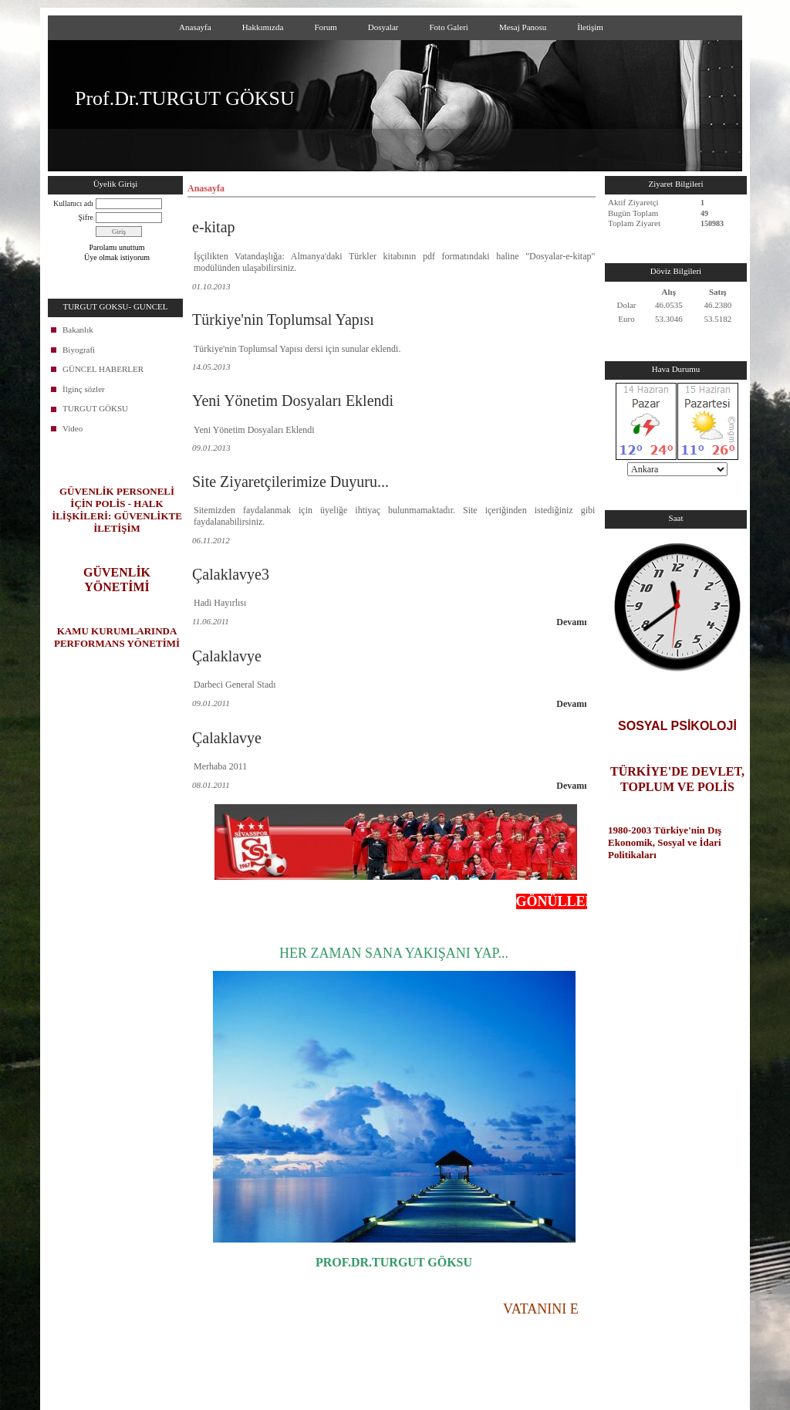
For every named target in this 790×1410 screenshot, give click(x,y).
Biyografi (78, 349)
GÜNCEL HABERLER (102, 369)
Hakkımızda (263, 27)
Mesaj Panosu (522, 27)
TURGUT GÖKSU (95, 408)
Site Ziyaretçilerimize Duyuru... (290, 481)
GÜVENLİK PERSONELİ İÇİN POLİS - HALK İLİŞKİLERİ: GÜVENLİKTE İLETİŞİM (117, 509)
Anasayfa (195, 27)
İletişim (590, 27)
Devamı (571, 622)
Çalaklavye (227, 656)
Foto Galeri (448, 27)
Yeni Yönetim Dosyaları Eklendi (292, 400)
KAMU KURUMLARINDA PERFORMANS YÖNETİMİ (117, 637)
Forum (325, 27)
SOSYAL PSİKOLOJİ (677, 725)
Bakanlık (77, 329)
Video (72, 428)
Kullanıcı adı (73, 203)
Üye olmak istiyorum (117, 257)
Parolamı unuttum (117, 247)
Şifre (86, 217)
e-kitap (213, 226)
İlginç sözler (83, 389)
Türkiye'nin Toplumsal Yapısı (283, 319)
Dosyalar (383, 27)
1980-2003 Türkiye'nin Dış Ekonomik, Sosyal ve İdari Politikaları (664, 842)
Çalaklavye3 (230, 574)
